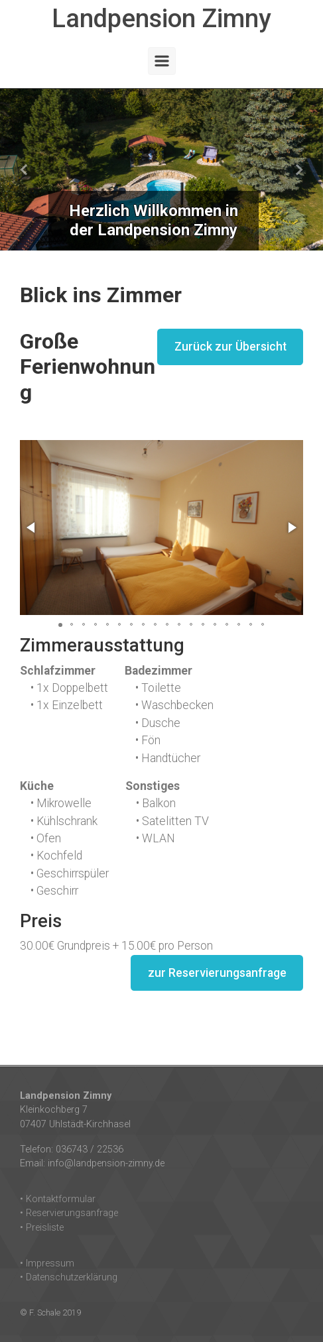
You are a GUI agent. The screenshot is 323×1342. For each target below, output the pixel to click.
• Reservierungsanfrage (69, 1213)
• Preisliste (42, 1227)
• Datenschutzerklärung (68, 1277)
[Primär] (162, 61)
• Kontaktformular (58, 1199)
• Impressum (47, 1263)
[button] (24, 170)
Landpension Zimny (161, 18)
